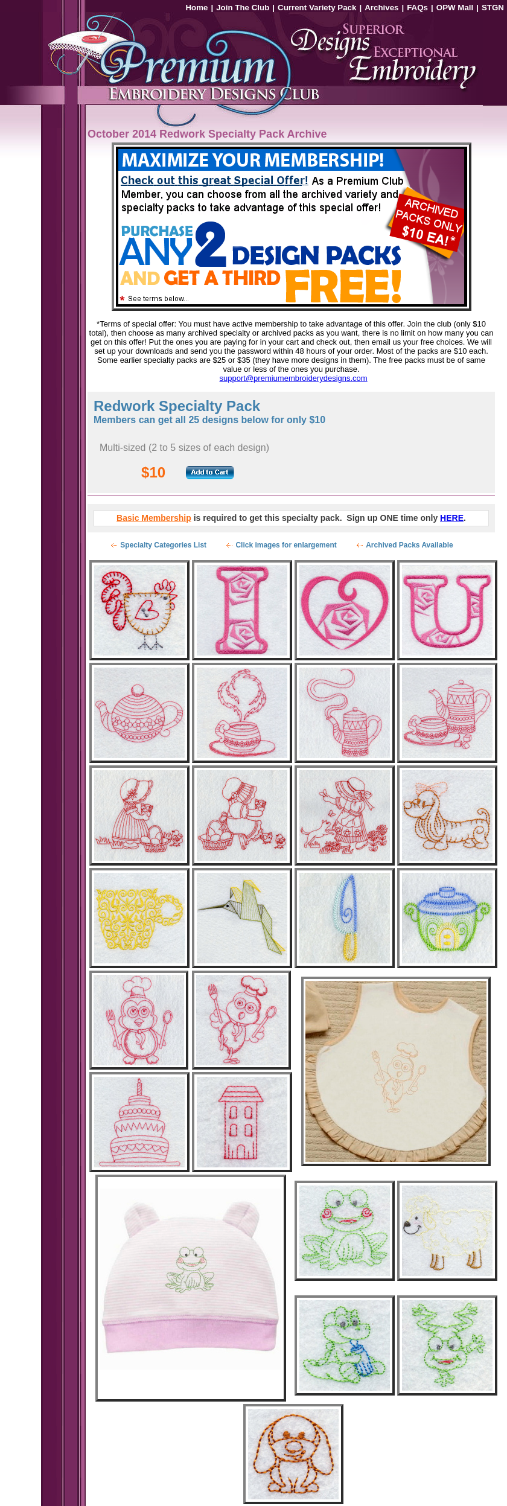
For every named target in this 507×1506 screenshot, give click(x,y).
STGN (493, 7)
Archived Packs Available (409, 545)
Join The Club (242, 7)
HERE (452, 518)
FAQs (417, 7)
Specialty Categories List (163, 545)
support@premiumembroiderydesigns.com (294, 378)
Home (196, 7)
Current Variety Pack (317, 7)
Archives (381, 7)
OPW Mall (454, 7)
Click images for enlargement (285, 545)
